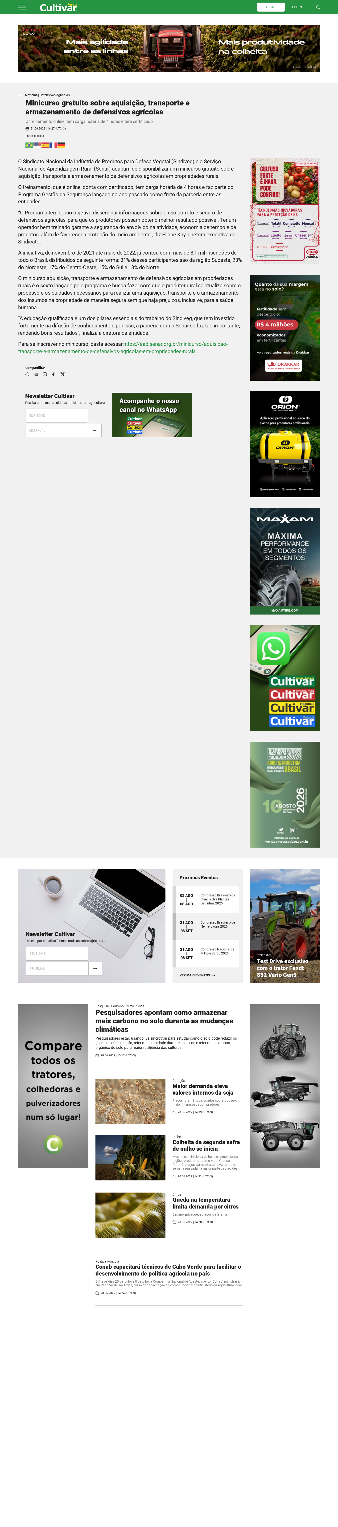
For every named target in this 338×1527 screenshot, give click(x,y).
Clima (130, 1006)
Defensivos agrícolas (55, 95)
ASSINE (270, 7)
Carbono (117, 1006)
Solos (140, 1006)
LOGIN (297, 7)
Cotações (179, 1081)
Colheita (179, 1137)
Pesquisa (102, 1006)
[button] (22, 7)
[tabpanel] (169, 48)
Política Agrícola (107, 1261)
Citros (177, 1194)
